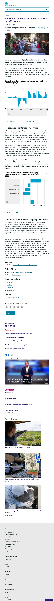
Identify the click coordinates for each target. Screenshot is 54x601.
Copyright (7, 594)
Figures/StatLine (9, 532)
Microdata (7, 539)
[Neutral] (14, 307)
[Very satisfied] (22, 307)
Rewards (7, 566)
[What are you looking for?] (27, 9)
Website (7, 592)
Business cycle (16, 275)
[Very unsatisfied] (7, 307)
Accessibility (8, 599)
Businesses (8, 559)
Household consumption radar (24, 272)
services (9, 285)
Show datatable (28, 121)
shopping (9, 282)
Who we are (8, 579)
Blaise (6, 551)
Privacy (7, 564)
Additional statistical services (12, 541)
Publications (8, 546)
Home (7, 15)
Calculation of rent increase (12, 534)
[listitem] (6, 326)
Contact (7, 574)
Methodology (8, 549)
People (7, 561)
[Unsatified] (10, 307)
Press (6, 577)
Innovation (8, 582)
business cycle (11, 290)
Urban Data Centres (10, 544)
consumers (10, 288)
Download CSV (12, 121)
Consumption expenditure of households (25, 265)
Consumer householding (14, 298)
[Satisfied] (18, 307)
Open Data (7, 537)
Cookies (7, 597)
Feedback (49, 600)
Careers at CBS (8, 584)
